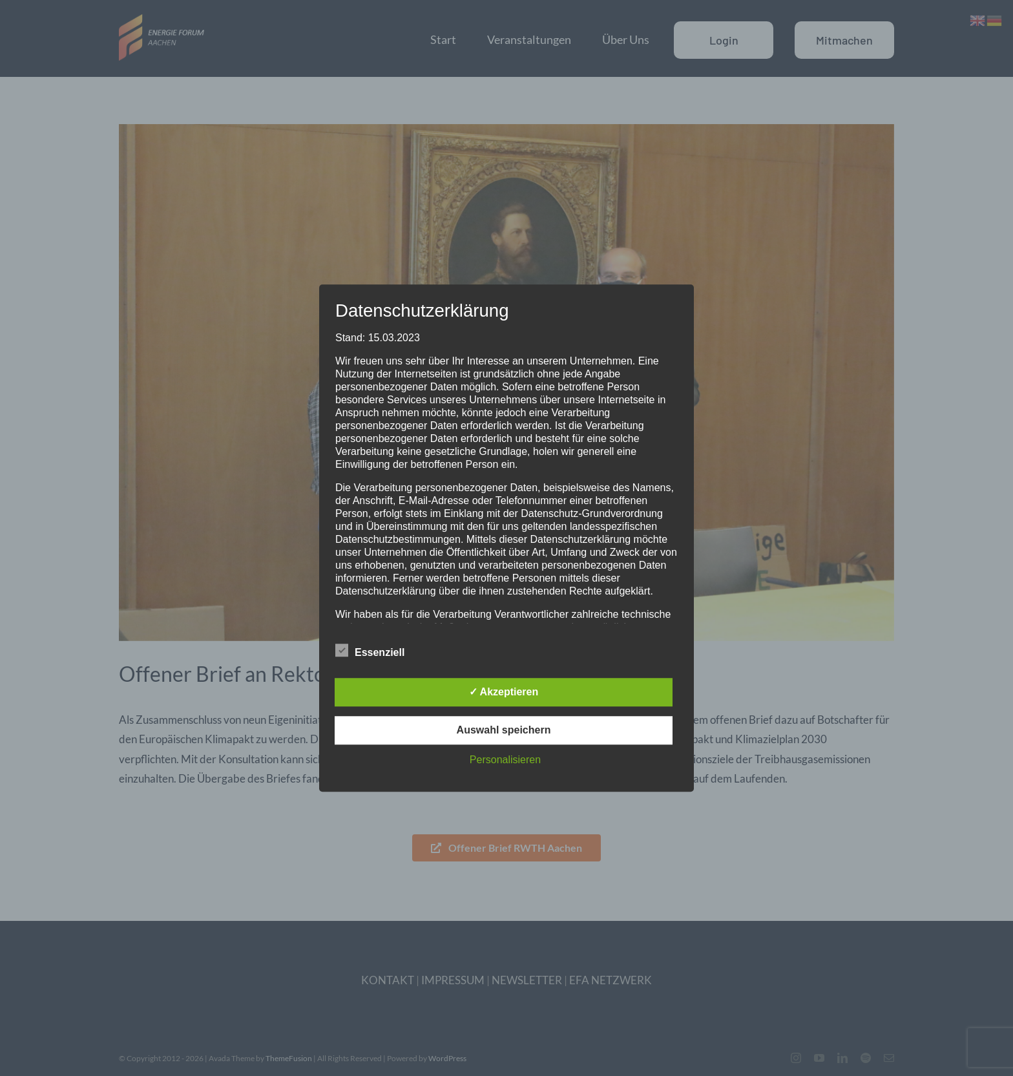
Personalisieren (505, 759)
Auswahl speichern (504, 729)
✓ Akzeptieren (504, 691)
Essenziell (369, 651)
